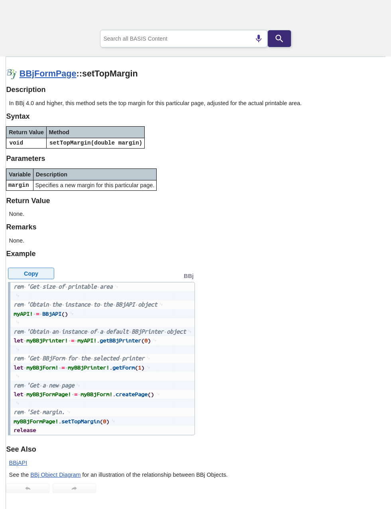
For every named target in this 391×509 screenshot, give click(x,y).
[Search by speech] (258, 38)
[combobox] (183, 38)
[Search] (279, 38)
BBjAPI (18, 463)
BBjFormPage (48, 73)
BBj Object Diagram (55, 475)
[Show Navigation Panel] (369, 16)
